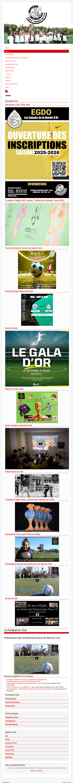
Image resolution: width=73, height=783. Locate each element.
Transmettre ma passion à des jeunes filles (21, 683)
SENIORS (8, 757)
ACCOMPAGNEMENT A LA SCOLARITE (16, 57)
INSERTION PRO (10, 61)
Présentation (10, 698)
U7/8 (7, 739)
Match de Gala (11, 328)
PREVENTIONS (9, 67)
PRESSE (7, 80)
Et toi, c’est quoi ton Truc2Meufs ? (18, 687)
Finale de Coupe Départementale (19, 291)
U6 (6, 736)
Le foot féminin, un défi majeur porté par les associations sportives (30, 689)
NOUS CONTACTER (11, 84)
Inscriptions (10, 721)
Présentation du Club (14, 471)
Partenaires (10, 706)
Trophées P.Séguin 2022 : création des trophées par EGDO (29, 499)
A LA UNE (8, 74)
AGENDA (8, 77)
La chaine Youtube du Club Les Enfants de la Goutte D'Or (27, 679)
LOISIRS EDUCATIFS (11, 64)
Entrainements (11, 724)
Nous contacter (36, 771)
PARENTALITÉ (9, 71)
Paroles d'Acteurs (12, 702)
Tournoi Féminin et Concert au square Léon (23, 248)
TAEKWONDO (9, 54)
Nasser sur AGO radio (14, 389)
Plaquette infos (11, 717)
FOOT (7, 51)
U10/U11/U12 (11, 743)
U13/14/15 (9, 746)
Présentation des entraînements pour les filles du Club (28, 564)
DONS (7, 87)
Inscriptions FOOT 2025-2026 (17, 104)
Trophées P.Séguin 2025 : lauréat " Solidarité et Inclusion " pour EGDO (34, 200)
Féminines (9, 754)
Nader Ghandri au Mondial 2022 (18, 425)
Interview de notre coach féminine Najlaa (22, 534)
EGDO (7, 48)
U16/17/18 (9, 750)
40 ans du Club (11, 598)
